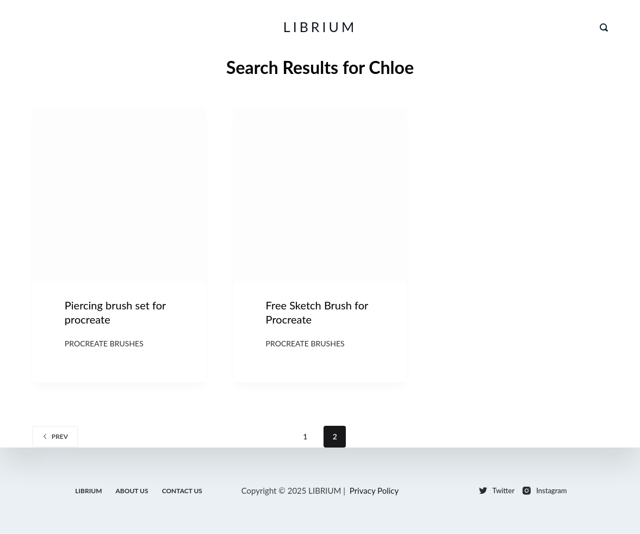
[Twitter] (497, 491)
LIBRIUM (320, 26)
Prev (55, 436)
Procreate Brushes (104, 343)
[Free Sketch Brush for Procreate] (320, 195)
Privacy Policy (374, 490)
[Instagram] (545, 491)
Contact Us (182, 490)
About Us (132, 490)
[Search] (604, 27)
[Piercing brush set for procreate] (119, 195)
